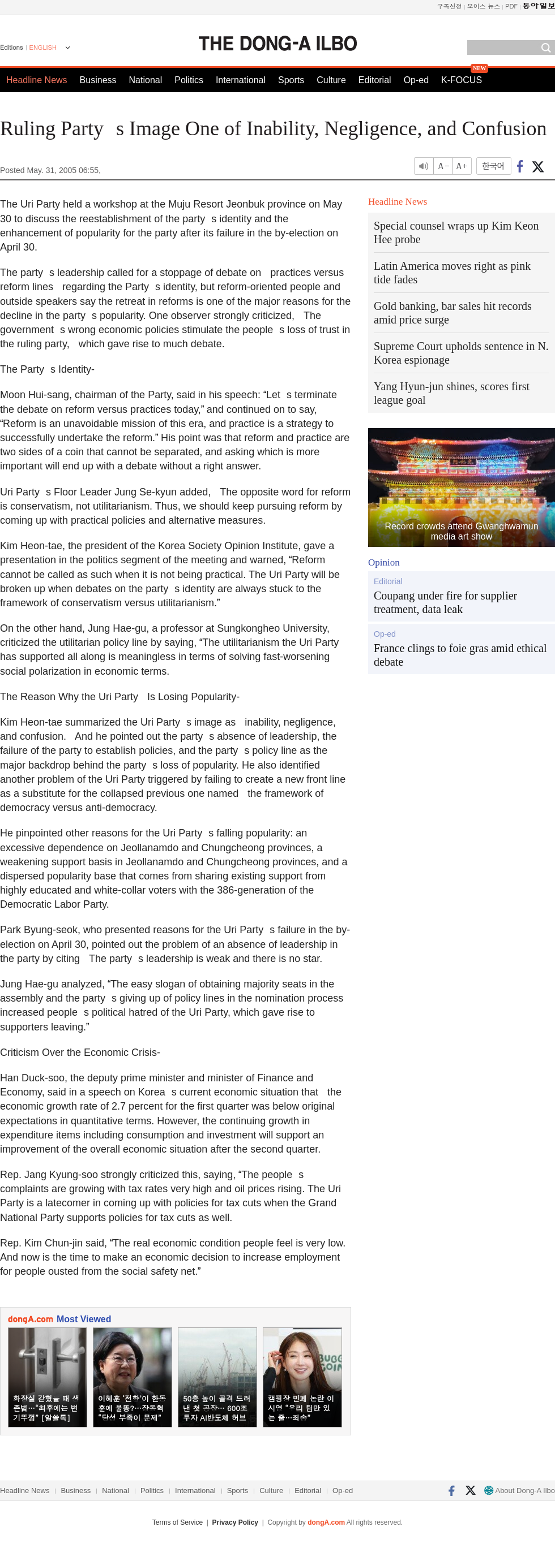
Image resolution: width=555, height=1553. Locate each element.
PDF (511, 6)
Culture (331, 80)
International (241, 80)
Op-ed (416, 80)
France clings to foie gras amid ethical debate (460, 655)
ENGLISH (43, 47)
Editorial (374, 80)
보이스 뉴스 (484, 6)
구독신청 (449, 6)
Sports (291, 80)
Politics (188, 80)
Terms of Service (177, 1522)
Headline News (36, 80)
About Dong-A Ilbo (519, 1490)
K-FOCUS (461, 80)
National (146, 80)
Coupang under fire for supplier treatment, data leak (445, 602)
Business (98, 80)
